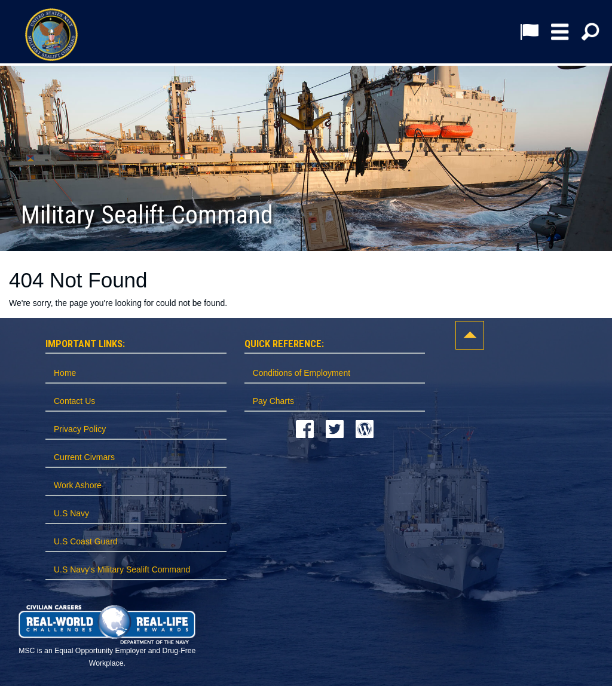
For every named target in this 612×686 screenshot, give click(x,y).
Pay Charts (273, 401)
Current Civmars (84, 457)
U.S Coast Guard (86, 541)
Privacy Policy (80, 429)
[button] (560, 32)
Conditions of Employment (301, 373)
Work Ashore (78, 485)
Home (65, 373)
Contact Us (74, 401)
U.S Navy (71, 513)
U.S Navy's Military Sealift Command (122, 569)
